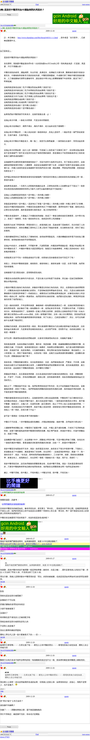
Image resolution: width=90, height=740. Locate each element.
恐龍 (2, 691)
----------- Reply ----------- (9, 15)
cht (4, 1)
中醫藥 (11, 1)
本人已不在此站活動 (8, 25)
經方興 (3, 582)
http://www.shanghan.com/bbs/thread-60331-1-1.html (38, 38)
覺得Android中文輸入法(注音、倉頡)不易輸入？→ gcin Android (26, 544)
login (83, 4)
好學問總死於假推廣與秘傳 (13, 504)
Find (37, 4)
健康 (6, 1)
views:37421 (5, 737)
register (87, 4)
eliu (3, 534)
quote (74, 31)
